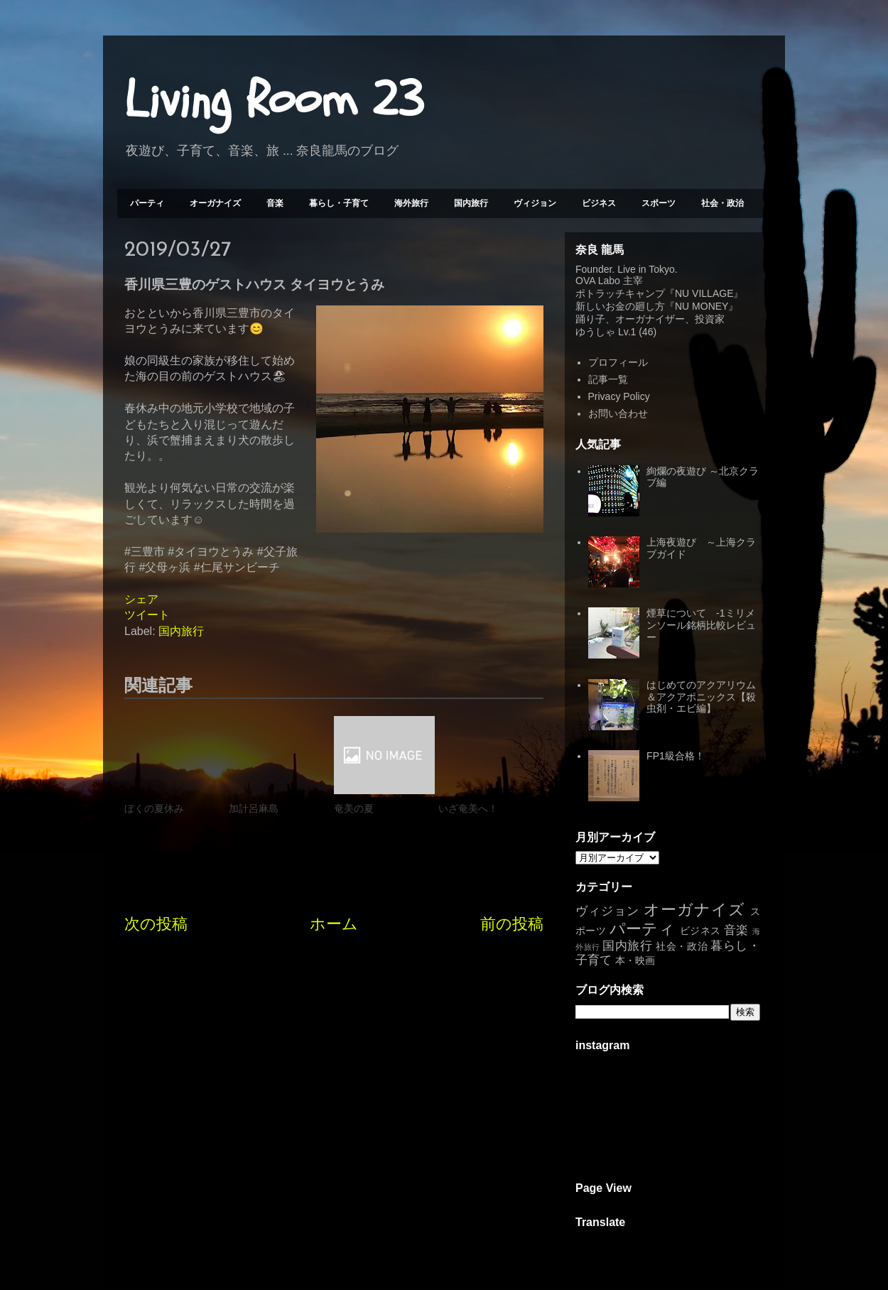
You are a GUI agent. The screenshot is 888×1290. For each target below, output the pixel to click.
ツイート (147, 615)
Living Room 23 (273, 100)
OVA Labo (597, 280)
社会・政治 (722, 203)
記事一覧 (608, 379)
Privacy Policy (619, 396)
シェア (141, 599)
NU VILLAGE (704, 293)
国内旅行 (471, 203)
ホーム (334, 924)
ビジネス (599, 203)
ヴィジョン (535, 203)
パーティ (147, 203)
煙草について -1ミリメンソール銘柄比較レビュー (701, 625)
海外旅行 (411, 203)
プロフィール (618, 362)
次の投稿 (156, 924)
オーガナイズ (215, 203)
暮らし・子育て (339, 203)
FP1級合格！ (675, 755)
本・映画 (635, 960)
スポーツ (658, 203)
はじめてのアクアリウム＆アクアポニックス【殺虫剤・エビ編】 (701, 697)
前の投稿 (511, 924)
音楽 (274, 203)
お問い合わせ (618, 413)
